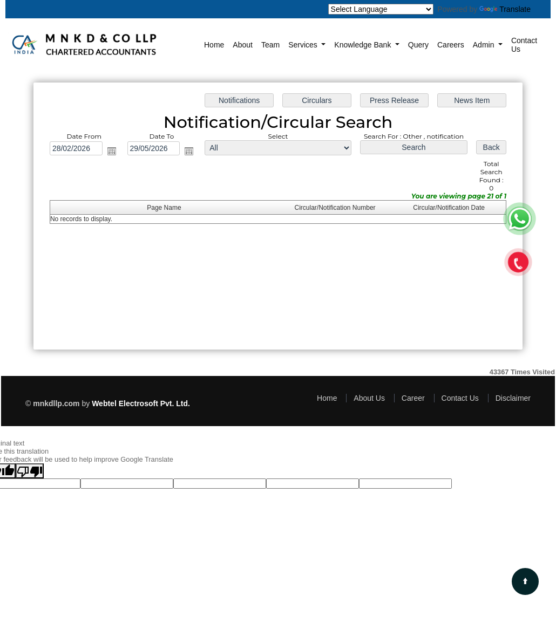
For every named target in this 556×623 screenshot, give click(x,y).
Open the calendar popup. (112, 151)
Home (214, 44)
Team (270, 44)
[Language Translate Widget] (380, 9)
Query (418, 44)
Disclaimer (513, 398)
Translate (505, 9)
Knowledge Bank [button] (363, 44)
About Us (369, 398)
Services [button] (304, 44)
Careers (450, 44)
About (243, 44)
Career (413, 398)
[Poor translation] (30, 470)
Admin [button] (485, 44)
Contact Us (524, 44)
